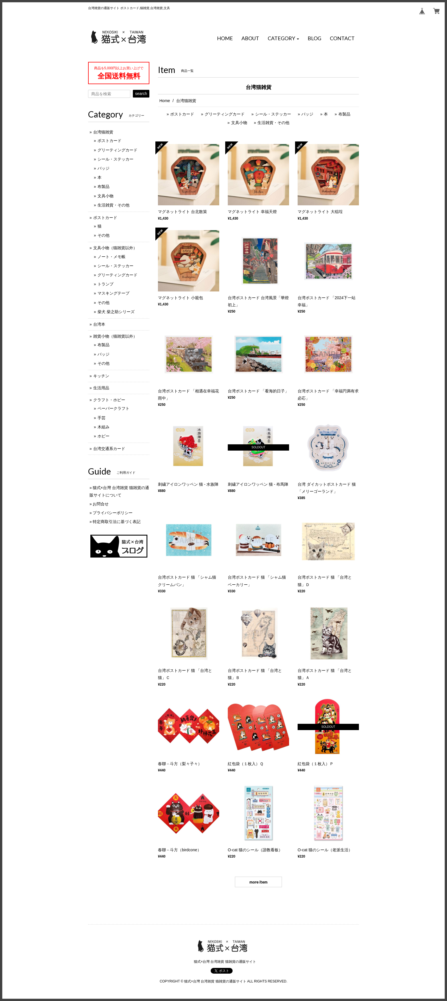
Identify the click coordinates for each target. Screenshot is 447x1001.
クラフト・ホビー (109, 400)
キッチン (101, 376)
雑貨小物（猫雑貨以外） (115, 336)
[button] (283, 38)
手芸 (101, 418)
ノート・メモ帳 (111, 256)
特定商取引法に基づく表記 (117, 521)
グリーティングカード (225, 114)
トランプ (105, 284)
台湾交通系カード (109, 448)
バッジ (307, 114)
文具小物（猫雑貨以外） (115, 248)
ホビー (103, 436)
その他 (103, 235)
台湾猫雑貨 (103, 132)
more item (258, 882)
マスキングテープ (113, 293)
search (141, 93)
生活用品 (101, 388)
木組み (103, 427)
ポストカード (182, 114)
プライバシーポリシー (113, 512)
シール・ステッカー (273, 114)
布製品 (344, 114)
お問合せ (101, 504)
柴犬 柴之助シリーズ (116, 311)
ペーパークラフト (113, 408)
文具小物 (239, 122)
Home (164, 100)
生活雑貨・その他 (273, 122)
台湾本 (99, 324)
